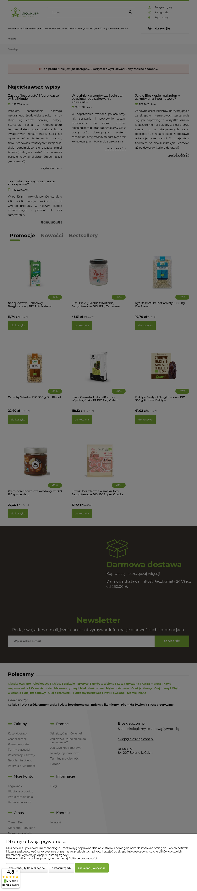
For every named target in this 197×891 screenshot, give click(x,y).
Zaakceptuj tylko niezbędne (27, 867)
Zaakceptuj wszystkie (92, 867)
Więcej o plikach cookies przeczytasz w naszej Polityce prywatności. (52, 858)
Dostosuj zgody (61, 867)
